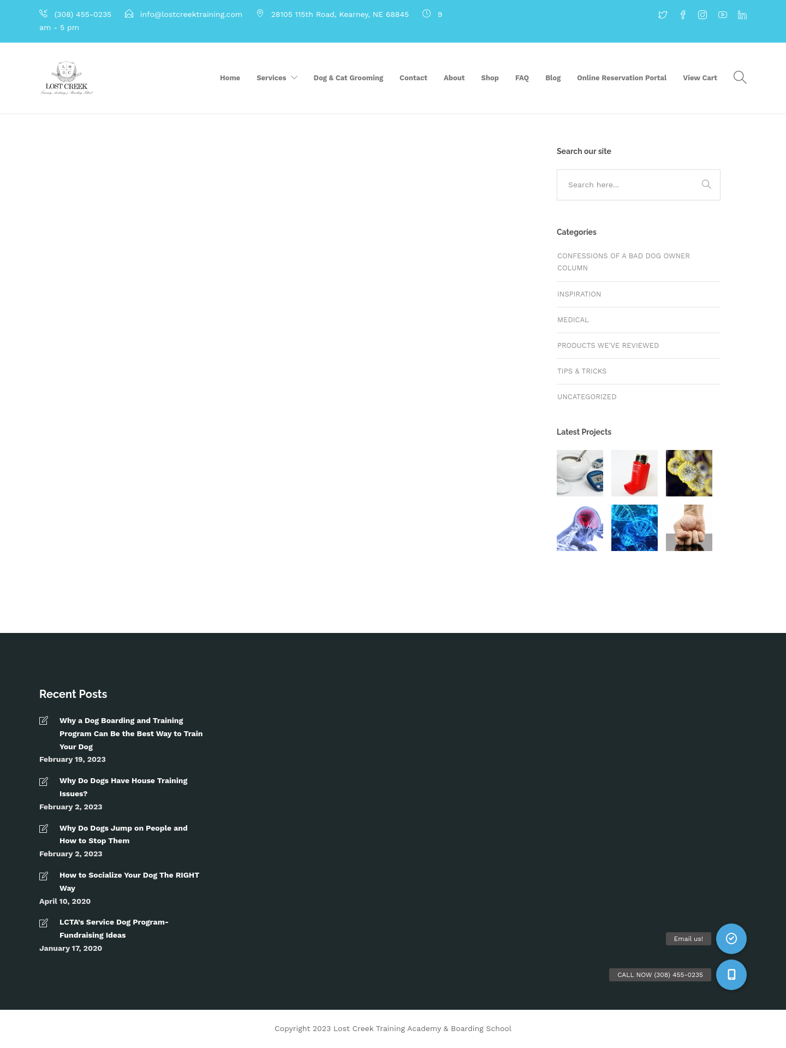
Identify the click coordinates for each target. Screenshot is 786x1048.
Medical (573, 320)
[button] (731, 975)
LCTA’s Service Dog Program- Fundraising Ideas (114, 928)
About (454, 78)
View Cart (700, 78)
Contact (413, 78)
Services (271, 78)
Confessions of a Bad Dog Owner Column (623, 262)
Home (230, 78)
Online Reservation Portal (621, 78)
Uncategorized (587, 397)
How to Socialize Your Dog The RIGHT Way (129, 881)
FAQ (522, 78)
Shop (490, 78)
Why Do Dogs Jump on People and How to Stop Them (123, 834)
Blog (553, 78)
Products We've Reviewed (608, 345)
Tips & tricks (581, 371)
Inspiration (579, 294)
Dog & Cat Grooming (349, 78)
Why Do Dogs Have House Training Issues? (123, 787)
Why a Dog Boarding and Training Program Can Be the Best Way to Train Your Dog (131, 733)
